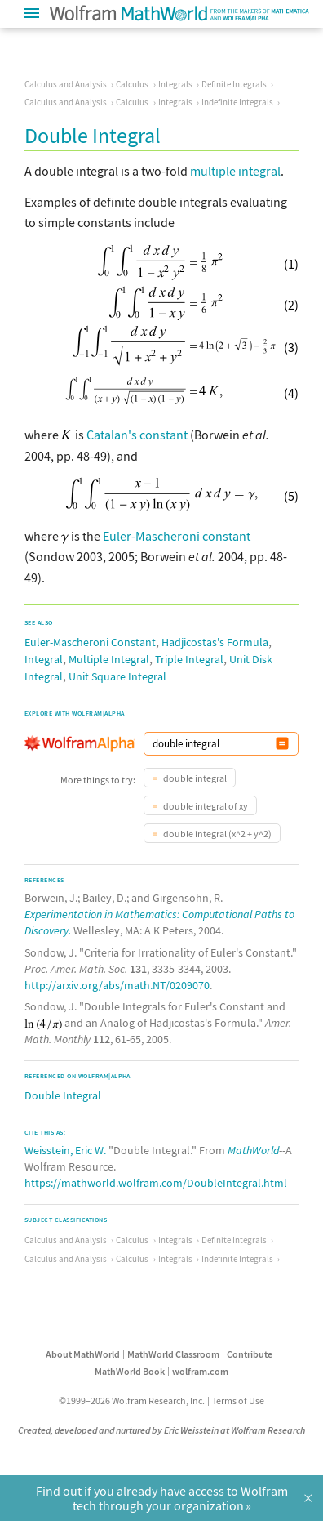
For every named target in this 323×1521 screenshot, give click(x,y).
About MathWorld (83, 1354)
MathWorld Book (130, 1371)
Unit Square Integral (117, 676)
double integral (194, 778)
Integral (43, 659)
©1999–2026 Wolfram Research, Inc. (132, 1400)
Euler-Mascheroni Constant (90, 642)
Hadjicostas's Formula (215, 642)
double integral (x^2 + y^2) (217, 833)
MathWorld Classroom (173, 1354)
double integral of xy (205, 806)
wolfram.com (200, 1371)
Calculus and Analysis (65, 84)
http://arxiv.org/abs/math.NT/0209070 (117, 985)
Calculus (132, 84)
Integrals (175, 84)
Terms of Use (238, 1400)
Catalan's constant (137, 434)
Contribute (249, 1354)
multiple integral (235, 171)
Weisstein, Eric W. (65, 1150)
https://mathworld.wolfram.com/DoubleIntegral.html (155, 1182)
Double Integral (62, 1095)
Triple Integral (189, 659)
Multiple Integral (109, 659)
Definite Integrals (234, 84)
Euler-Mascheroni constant (176, 536)
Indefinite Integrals (237, 102)
